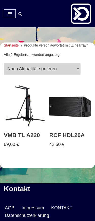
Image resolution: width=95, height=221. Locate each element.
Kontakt (17, 189)
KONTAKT (61, 207)
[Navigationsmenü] (10, 13)
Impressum (33, 207)
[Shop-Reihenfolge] (42, 69)
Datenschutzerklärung (27, 215)
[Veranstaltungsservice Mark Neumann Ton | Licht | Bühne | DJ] (81, 14)
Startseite (11, 45)
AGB (9, 207)
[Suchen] (20, 14)
